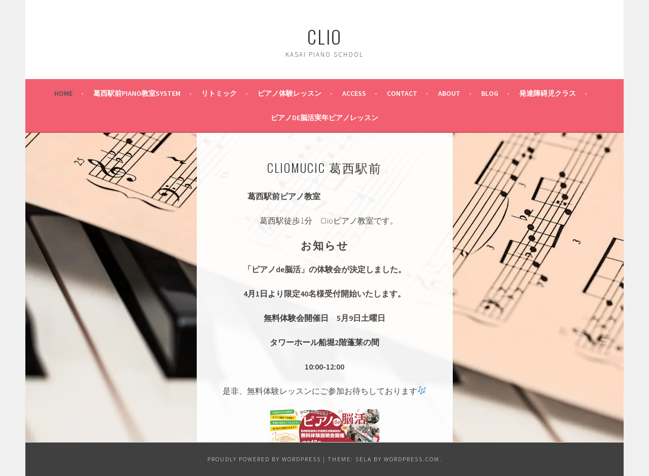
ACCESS (354, 93)
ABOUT (449, 93)
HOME (63, 93)
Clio (324, 36)
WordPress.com (412, 459)
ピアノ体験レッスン (289, 93)
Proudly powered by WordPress (264, 459)
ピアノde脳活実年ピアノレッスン (324, 117)
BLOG (489, 93)
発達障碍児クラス (547, 93)
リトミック (219, 93)
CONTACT (402, 93)
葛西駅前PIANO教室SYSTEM (137, 93)
